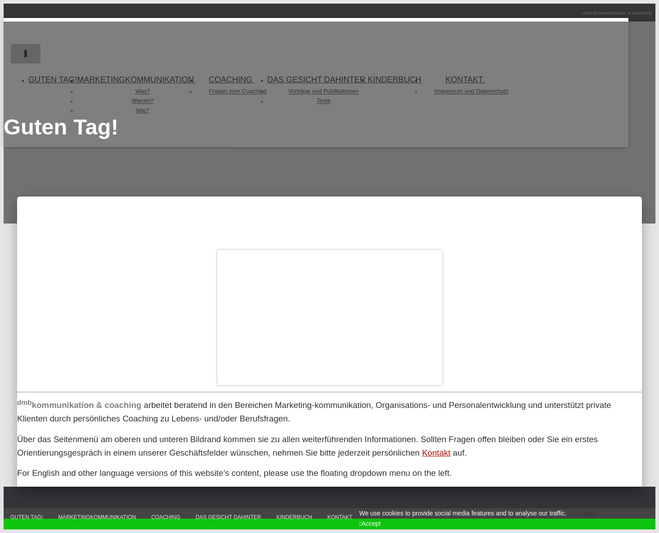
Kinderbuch (294, 517)
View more (583, 513)
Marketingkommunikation (97, 517)
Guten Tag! (26, 517)
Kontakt (436, 452)
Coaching (165, 517)
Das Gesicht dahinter (228, 517)
